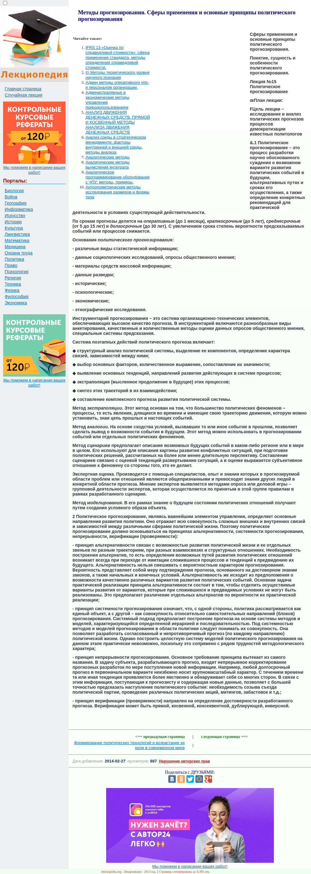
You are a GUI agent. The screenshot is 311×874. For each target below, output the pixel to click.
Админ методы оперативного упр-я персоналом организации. (117, 85)
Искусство (15, 215)
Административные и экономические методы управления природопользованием (107, 100)
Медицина (15, 246)
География (16, 203)
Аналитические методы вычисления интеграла (108, 164)
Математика (17, 240)
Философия (16, 296)
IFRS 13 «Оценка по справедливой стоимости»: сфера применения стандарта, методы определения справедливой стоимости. (118, 57)
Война (11, 196)
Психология (16, 271)
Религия (13, 277)
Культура (14, 228)
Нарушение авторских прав (184, 761)
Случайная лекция (23, 95)
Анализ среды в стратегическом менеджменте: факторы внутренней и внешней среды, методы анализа (116, 144)
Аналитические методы (108, 157)
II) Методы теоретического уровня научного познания (118, 75)
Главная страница (23, 88)
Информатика (19, 209)
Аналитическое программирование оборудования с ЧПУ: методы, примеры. (118, 177)
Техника (13, 284)
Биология (14, 190)
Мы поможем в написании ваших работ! (34, 170)
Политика (14, 259)
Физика (12, 290)
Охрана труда (18, 252)
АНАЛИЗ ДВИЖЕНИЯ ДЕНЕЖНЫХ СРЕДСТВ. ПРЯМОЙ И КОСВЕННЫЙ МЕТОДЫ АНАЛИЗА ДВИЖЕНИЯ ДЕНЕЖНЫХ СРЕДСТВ (118, 122)
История (13, 221)
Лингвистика (17, 234)
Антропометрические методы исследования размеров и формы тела (117, 192)
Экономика (16, 302)
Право (11, 265)
